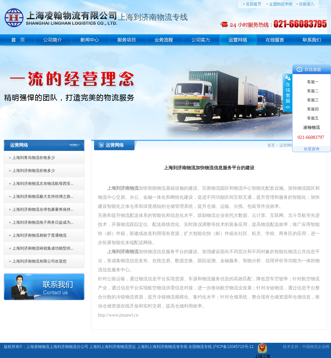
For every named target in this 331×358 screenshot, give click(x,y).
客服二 (313, 91)
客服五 (313, 118)
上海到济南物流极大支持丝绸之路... (42, 196)
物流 (314, 346)
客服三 (313, 100)
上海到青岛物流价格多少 (33, 157)
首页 (271, 145)
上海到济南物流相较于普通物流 (39, 235)
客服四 (313, 109)
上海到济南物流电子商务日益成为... (42, 222)
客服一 (313, 82)
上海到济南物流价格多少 (33, 170)
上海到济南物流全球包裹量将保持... (42, 209)
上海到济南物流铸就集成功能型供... (42, 248)
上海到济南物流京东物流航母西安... (42, 183)
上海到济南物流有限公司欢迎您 (39, 261)
